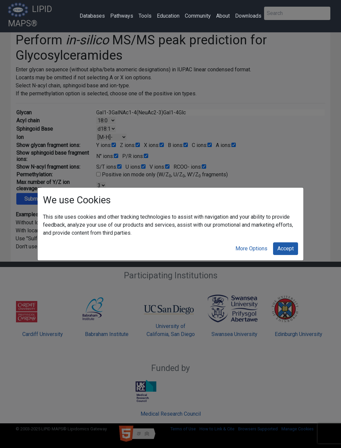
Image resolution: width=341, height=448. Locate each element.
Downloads (248, 16)
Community (198, 16)
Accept (285, 248)
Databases (92, 16)
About (223, 16)
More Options (251, 248)
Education (168, 16)
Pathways (121, 16)
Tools (145, 16)
